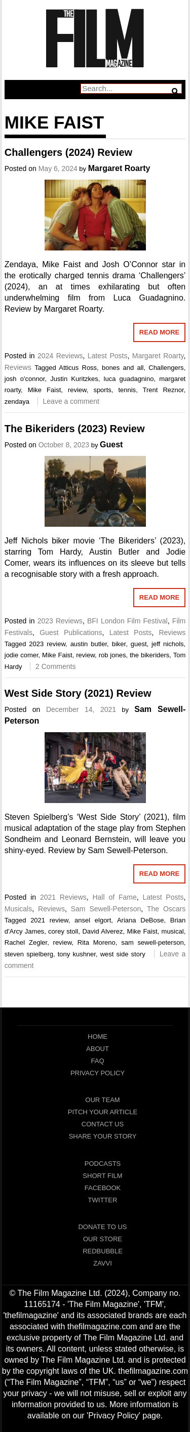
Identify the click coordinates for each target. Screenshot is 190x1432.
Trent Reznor (163, 390)
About (97, 1048)
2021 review (49, 920)
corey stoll (63, 931)
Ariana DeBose (140, 920)
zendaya (17, 401)
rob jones (112, 655)
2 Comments (55, 666)
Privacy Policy (97, 1073)
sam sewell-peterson (152, 942)
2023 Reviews (60, 621)
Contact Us (103, 1124)
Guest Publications (71, 632)
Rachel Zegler (26, 942)
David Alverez (102, 931)
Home (97, 1036)
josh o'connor (25, 379)
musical (173, 931)
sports (102, 390)
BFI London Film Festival (127, 621)
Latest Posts (108, 356)
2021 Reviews (63, 897)
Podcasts (103, 1163)
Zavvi (102, 1263)
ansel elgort (92, 920)
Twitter (103, 1200)
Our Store (102, 1239)
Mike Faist (44, 390)
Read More (159, 332)
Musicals (18, 909)
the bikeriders (149, 655)
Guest (111, 444)
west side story (122, 954)
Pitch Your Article (103, 1112)
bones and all (123, 367)
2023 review (47, 644)
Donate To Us (102, 1227)
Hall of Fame (114, 897)
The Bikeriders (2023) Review (75, 428)
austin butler (88, 644)
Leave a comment (71, 401)
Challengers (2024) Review (68, 152)
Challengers (165, 367)
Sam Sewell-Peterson (106, 909)
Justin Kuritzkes (74, 379)
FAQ (97, 1061)
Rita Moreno (97, 942)
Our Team (102, 1100)
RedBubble (103, 1251)
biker (119, 644)
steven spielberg (29, 954)
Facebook (103, 1188)
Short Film (102, 1176)
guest (139, 644)
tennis (127, 390)
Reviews (18, 367)
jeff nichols (167, 644)
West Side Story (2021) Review (78, 693)
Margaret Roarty (119, 168)
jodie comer (22, 655)
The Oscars (166, 909)
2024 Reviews (60, 356)
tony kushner (77, 954)
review (77, 390)
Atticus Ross (78, 367)
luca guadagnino (129, 379)
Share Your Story (103, 1136)
